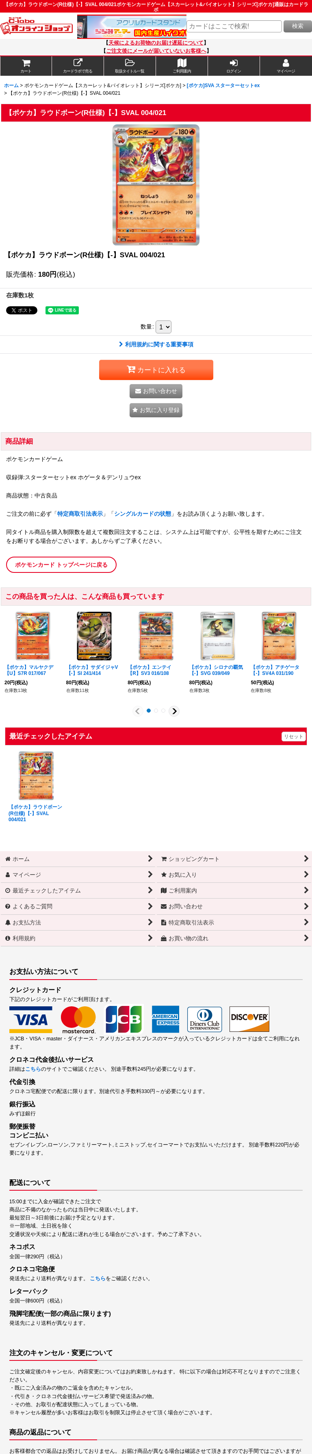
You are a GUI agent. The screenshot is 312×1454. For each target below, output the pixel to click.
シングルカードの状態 (142, 513)
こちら (33, 1069)
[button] (130, 66)
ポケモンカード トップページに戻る (61, 565)
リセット (293, 736)
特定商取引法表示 (80, 513)
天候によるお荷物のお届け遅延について (156, 43)
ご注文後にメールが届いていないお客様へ (156, 51)
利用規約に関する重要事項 (156, 344)
